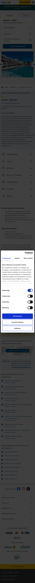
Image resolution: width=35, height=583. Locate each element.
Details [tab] (17, 258)
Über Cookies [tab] (28, 258)
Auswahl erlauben (17, 322)
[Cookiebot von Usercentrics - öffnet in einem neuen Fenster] (25, 253)
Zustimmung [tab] (6, 258)
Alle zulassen (17, 316)
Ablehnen (17, 328)
